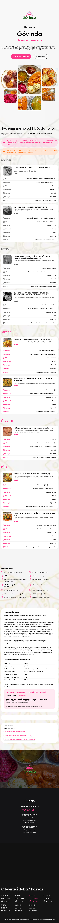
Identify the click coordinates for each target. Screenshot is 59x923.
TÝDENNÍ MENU (40, 56)
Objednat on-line (21, 56)
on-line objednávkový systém (39, 919)
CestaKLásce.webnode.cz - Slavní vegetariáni (20, 739)
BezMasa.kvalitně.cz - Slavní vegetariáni (18, 735)
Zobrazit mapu (22, 696)
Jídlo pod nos (28, 152)
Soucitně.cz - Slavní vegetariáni (15, 731)
